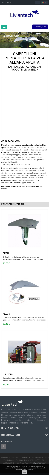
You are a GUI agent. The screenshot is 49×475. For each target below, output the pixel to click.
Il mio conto (10, 428)
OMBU (6, 253)
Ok (24, 472)
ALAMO (6, 314)
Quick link (6, 2)
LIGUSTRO (8, 374)
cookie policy (28, 469)
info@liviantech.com (38, 463)
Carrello (40, 27)
